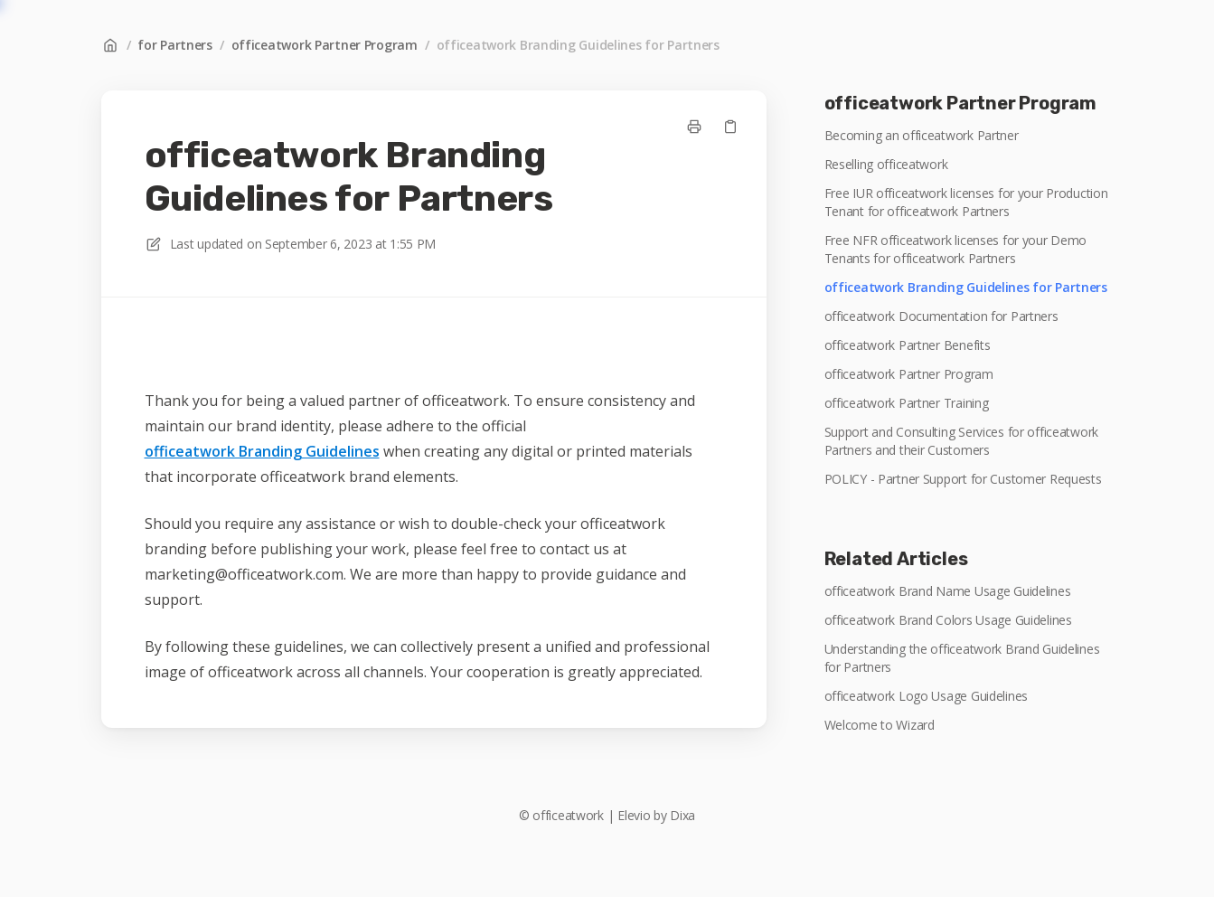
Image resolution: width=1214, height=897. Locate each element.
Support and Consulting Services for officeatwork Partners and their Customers (961, 440)
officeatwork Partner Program (324, 44)
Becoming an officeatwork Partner (921, 135)
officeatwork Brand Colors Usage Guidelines (948, 619)
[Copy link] (730, 126)
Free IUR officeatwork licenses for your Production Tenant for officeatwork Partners (966, 202)
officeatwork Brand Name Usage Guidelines (947, 591)
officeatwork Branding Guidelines (262, 451)
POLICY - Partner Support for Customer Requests (963, 478)
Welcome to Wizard (879, 724)
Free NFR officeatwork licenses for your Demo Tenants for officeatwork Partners (955, 249)
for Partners (174, 44)
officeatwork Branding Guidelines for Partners (578, 44)
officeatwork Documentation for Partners (941, 316)
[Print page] (694, 126)
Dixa (682, 815)
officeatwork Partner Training (906, 402)
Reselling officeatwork (886, 164)
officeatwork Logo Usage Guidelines (926, 695)
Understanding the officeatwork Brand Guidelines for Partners (962, 657)
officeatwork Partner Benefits (907, 345)
